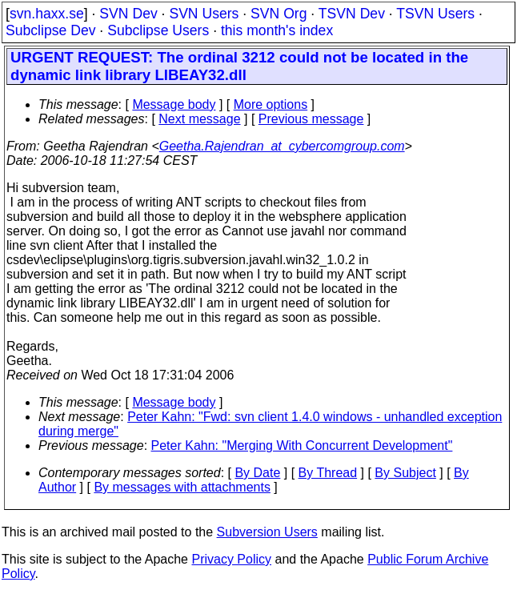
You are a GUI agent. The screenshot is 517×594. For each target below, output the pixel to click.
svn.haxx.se (47, 14)
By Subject (405, 473)
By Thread (328, 473)
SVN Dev (128, 14)
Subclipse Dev (50, 30)
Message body (173, 104)
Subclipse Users (158, 30)
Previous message (311, 119)
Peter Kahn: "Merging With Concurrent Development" (302, 445)
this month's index (277, 30)
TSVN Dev (352, 14)
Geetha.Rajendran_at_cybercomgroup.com (282, 146)
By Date (257, 473)
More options (271, 104)
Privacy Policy (231, 559)
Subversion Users (267, 532)
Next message (199, 119)
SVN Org (278, 14)
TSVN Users (435, 14)
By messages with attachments (182, 487)
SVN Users (203, 14)
